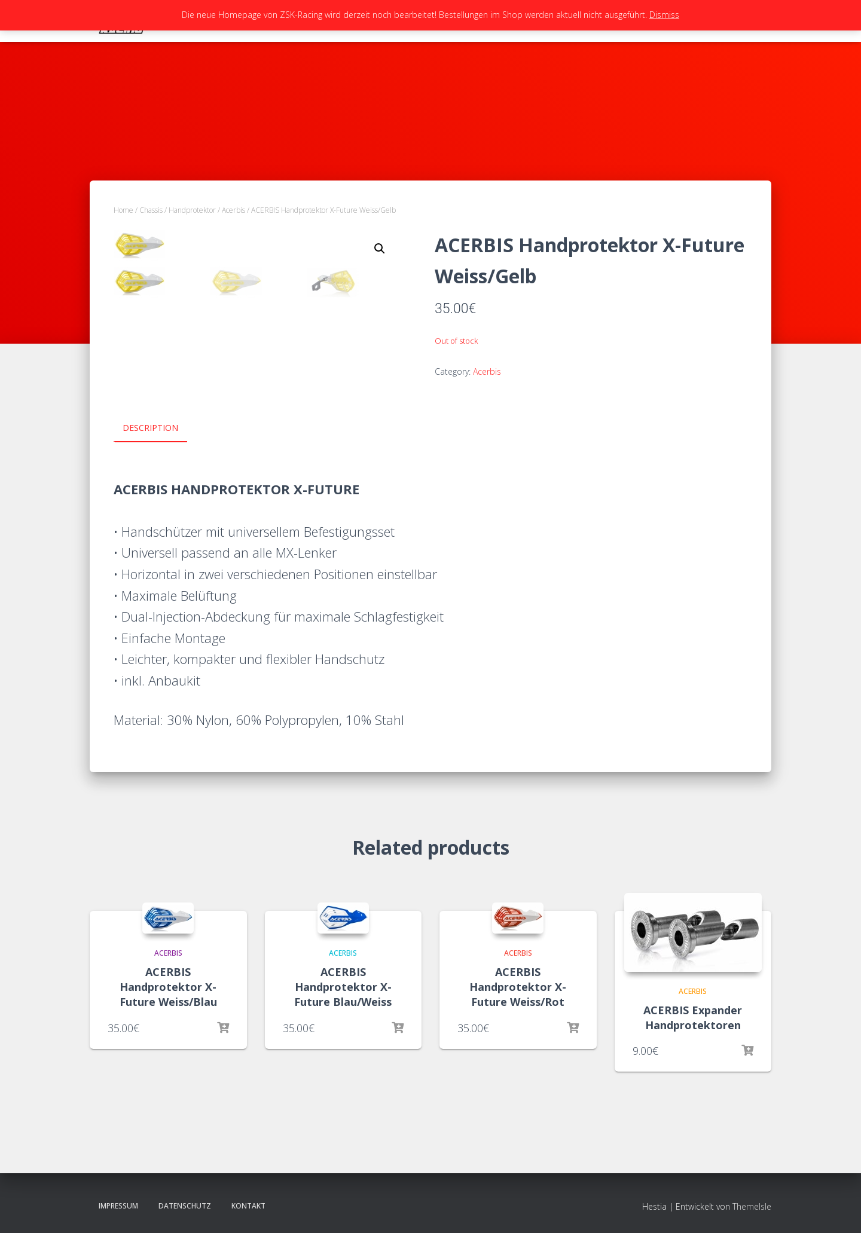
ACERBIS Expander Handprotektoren (692, 1017)
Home (123, 210)
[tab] (159, 428)
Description (150, 427)
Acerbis (233, 210)
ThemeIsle (751, 1205)
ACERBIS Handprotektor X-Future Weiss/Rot (517, 986)
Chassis (151, 210)
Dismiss (664, 14)
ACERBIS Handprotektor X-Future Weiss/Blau (168, 986)
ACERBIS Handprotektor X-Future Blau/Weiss (343, 986)
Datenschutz (184, 1205)
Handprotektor (192, 210)
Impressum (118, 1205)
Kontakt (248, 1205)
